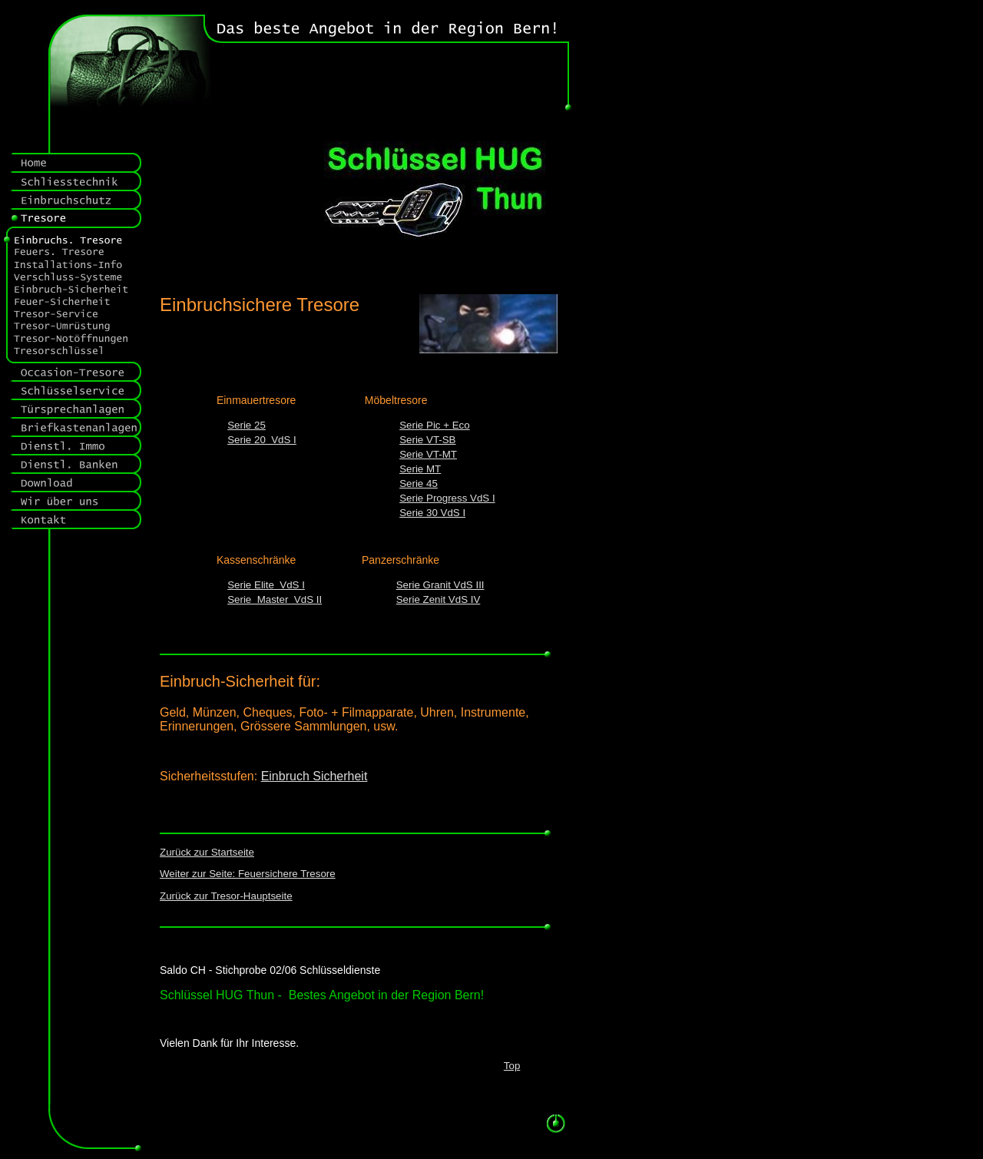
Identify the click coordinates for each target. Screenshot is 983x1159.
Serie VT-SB (427, 439)
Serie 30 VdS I (432, 512)
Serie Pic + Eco (434, 425)
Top (512, 1065)
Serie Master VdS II (274, 599)
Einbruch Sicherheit (314, 776)
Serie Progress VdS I (447, 498)
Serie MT (420, 469)
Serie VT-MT (428, 454)
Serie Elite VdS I (266, 585)
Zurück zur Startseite (207, 852)
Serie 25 (246, 425)
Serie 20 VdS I (261, 439)
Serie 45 (418, 483)
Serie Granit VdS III (440, 585)
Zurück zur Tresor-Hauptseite (226, 896)
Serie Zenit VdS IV (438, 599)
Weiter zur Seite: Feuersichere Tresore (248, 873)
